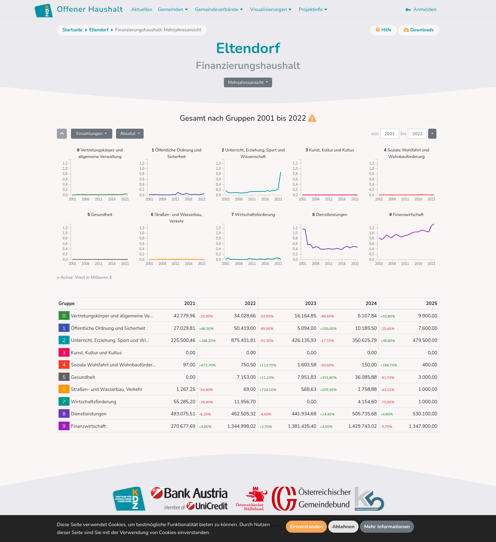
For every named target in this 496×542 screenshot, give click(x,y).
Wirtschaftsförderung (253, 214)
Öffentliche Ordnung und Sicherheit (176, 153)
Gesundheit (99, 214)
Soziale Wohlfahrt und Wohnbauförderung (406, 153)
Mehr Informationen (387, 526)
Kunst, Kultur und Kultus (330, 150)
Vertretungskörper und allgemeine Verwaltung (100, 153)
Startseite (72, 30)
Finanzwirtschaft (406, 214)
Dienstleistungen (330, 214)
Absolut (128, 133)
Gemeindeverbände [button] (220, 9)
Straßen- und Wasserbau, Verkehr (176, 217)
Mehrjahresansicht (246, 82)
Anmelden (420, 9)
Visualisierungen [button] (271, 9)
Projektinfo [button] (314, 9)
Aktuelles (141, 9)
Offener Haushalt (90, 10)
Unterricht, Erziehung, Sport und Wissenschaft (253, 153)
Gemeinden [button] (173, 9)
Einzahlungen (89, 133)
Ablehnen (343, 526)
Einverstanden (306, 526)
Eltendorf (98, 30)
